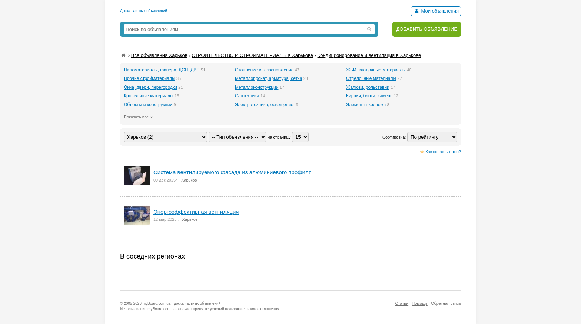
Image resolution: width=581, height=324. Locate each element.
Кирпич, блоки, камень (369, 95)
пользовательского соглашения (252, 309)
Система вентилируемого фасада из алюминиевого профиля (232, 172)
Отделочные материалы (371, 78)
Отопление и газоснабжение (264, 69)
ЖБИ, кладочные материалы (376, 69)
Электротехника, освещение (265, 104)
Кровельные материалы (148, 95)
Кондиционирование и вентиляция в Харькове (369, 55)
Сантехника (247, 95)
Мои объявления (436, 11)
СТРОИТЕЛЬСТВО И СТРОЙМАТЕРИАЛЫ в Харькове (252, 55)
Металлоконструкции (257, 87)
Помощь (420, 303)
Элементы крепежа (366, 104)
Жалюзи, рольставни (367, 87)
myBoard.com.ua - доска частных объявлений (181, 303)
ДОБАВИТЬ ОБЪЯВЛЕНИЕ (426, 29)
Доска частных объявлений (143, 11)
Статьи (401, 303)
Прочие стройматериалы (149, 78)
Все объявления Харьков (159, 55)
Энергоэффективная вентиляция (196, 212)
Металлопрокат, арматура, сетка (268, 78)
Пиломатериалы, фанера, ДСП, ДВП (162, 69)
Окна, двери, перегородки (150, 87)
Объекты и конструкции (148, 104)
